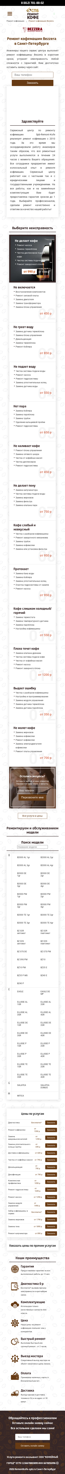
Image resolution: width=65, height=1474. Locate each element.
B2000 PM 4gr (45, 905)
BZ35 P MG (22, 975)
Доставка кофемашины (18, 1153)
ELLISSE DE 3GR (22, 1034)
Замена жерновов (16, 1219)
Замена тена (13, 1226)
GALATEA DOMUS (45, 1086)
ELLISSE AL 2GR (46, 1003)
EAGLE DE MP (45, 992)
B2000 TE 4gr (47, 923)
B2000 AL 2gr (47, 857)
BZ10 (43, 959)
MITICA (20, 1096)
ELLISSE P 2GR (45, 1044)
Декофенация (14, 1174)
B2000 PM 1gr (22, 895)
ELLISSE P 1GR (22, 1044)
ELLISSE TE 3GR (22, 1075)
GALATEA (21, 1085)
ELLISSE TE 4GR (46, 1075)
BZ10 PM (21, 967)
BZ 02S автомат (21, 942)
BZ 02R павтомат (45, 932)
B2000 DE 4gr (45, 884)
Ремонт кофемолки (16, 1130)
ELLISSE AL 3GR (22, 1013)
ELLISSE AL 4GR (46, 1013)
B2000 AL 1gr (23, 857)
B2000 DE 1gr (21, 874)
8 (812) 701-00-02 (32, 3)
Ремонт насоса (14, 1197)
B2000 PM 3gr (22, 905)
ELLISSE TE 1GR (22, 1065)
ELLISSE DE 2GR (46, 1024)
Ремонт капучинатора (17, 1233)
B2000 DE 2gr (45, 874)
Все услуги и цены (32, 815)
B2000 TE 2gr (47, 915)
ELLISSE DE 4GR (46, 1034)
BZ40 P (20, 983)
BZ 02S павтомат (45, 942)
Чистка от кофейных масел (20, 1160)
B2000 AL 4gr (47, 865)
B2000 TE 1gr (23, 915)
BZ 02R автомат (21, 932)
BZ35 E (44, 967)
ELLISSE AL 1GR (22, 1003)
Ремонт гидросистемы (18, 1190)
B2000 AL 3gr (23, 865)
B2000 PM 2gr (45, 895)
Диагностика (14, 1123)
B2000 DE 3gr (21, 884)
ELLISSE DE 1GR (22, 1024)
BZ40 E (44, 975)
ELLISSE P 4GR (45, 1055)
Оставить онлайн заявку (32, 1446)
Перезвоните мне (32, 797)
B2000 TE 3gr (23, 923)
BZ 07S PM (46, 951)
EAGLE (20, 991)
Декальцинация (15, 1167)
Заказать (32, 82)
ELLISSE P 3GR (22, 1055)
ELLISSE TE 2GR (46, 1065)
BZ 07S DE (22, 951)
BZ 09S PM (22, 959)
